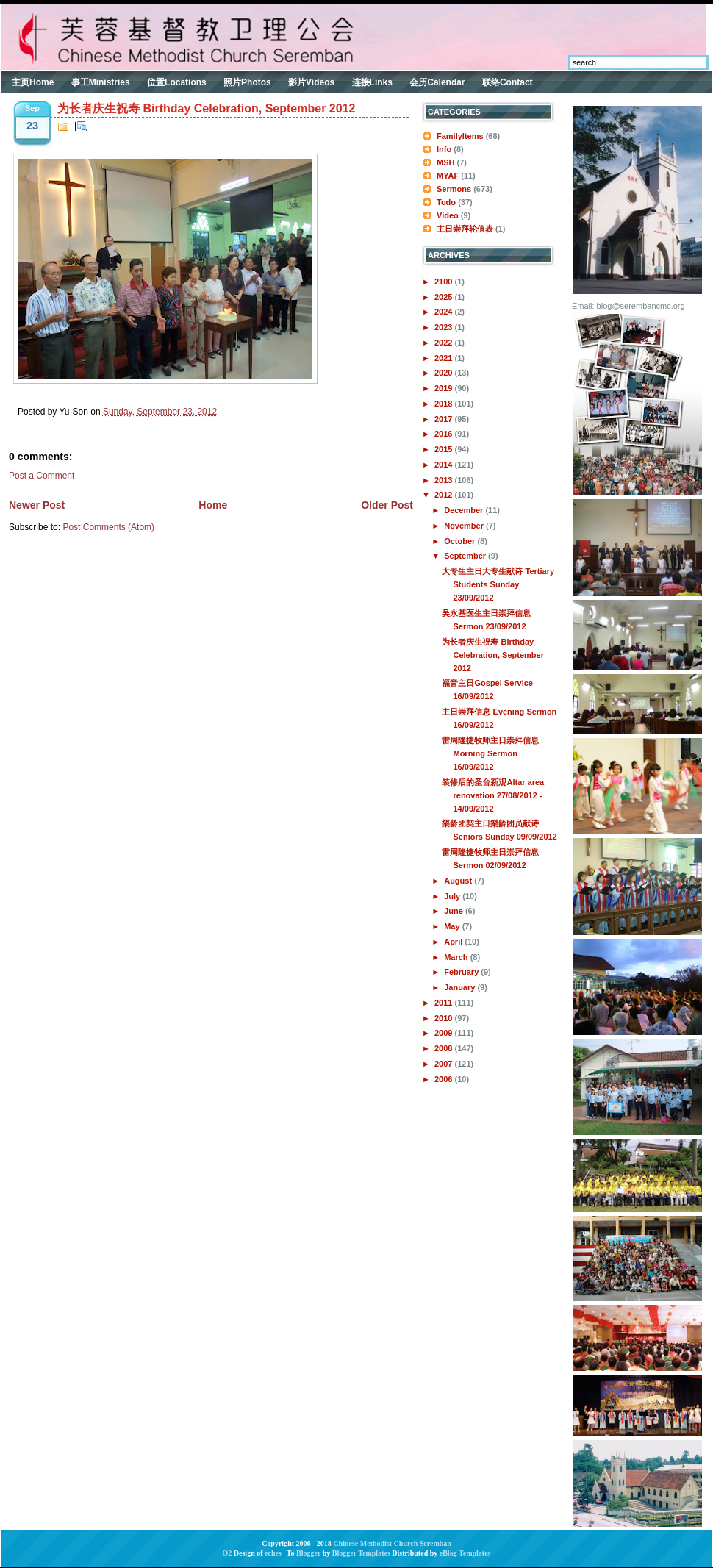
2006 (444, 1079)
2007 (444, 1063)
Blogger (308, 1553)
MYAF (448, 175)
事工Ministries (100, 82)
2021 (444, 358)
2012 (444, 494)
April (454, 941)
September (466, 555)
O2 (227, 1553)
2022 (444, 342)
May (453, 926)
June (454, 910)
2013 (444, 480)
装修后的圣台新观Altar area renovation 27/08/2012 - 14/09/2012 (493, 795)
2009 (444, 1032)
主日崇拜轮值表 (465, 228)
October (460, 541)
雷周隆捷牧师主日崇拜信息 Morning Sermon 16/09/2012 (490, 753)
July (453, 896)
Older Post (387, 505)
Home (212, 505)
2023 (444, 327)
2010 (444, 1018)
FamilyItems (460, 136)
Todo (446, 202)
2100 (444, 281)
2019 (444, 388)
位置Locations (177, 82)
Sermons (454, 189)
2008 (444, 1048)
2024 (444, 311)
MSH (445, 162)
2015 (444, 449)
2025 (444, 297)
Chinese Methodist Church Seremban (392, 1543)
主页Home (33, 82)
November (465, 525)
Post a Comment (41, 475)
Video (448, 215)
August (459, 880)
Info (444, 149)
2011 (444, 1002)
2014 (444, 464)
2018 (444, 403)
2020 (444, 372)
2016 (444, 433)
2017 (444, 419)
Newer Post (37, 505)
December (464, 510)
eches (273, 1553)
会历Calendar (437, 82)
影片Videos (311, 82)
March (457, 957)
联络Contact (507, 82)
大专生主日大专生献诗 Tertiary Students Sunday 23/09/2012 (498, 584)
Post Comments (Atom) (108, 527)
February (462, 971)
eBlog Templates (465, 1553)
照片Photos (247, 82)
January (460, 987)
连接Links (372, 82)
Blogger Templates (361, 1553)
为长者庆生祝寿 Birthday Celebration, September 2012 (206, 108)
